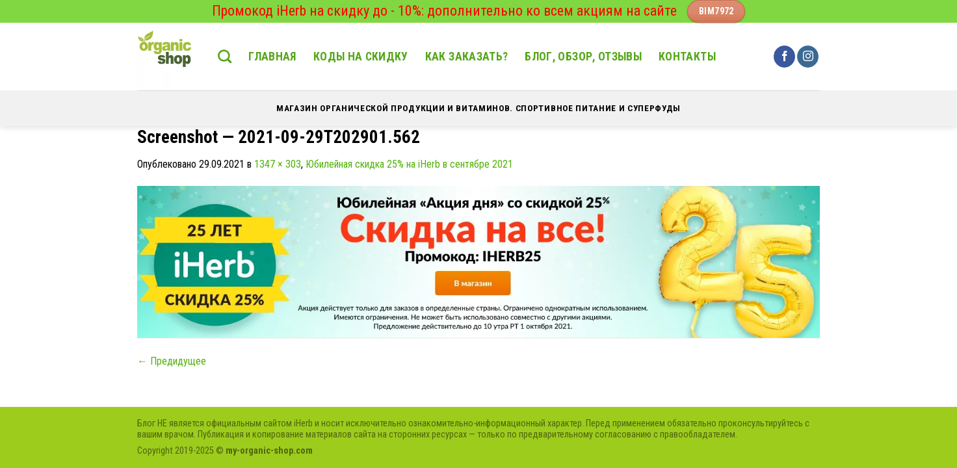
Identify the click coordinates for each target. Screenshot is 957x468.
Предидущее (171, 361)
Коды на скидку (360, 56)
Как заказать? (466, 56)
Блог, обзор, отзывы (583, 56)
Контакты (687, 56)
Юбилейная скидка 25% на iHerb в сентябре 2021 (409, 164)
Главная (272, 56)
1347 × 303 (277, 164)
